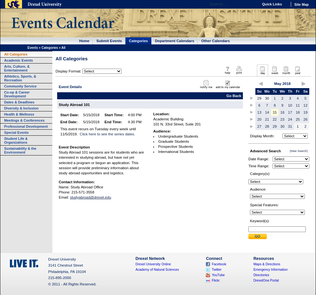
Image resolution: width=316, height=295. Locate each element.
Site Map (301, 4)
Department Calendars (174, 41)
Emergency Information (270, 269)
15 (275, 112)
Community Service (20, 86)
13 (259, 112)
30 (267, 98)
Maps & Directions (266, 264)
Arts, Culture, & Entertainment (17, 68)
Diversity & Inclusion (21, 108)
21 (267, 119)
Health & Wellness (19, 114)
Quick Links (272, 4)
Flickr (216, 280)
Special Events (16, 132)
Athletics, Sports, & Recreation (20, 78)
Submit (257, 236)
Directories (261, 275)
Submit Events (109, 41)
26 (306, 119)
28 (267, 126)
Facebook (219, 264)
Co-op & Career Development (17, 94)
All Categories (15, 54)
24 (290, 119)
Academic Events (18, 60)
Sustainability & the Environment (20, 150)
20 (259, 119)
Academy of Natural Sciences (157, 269)
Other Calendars (215, 41)
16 (282, 112)
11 (298, 105)
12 (306, 105)
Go (252, 4)
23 (282, 119)
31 (290, 126)
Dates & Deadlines (19, 102)
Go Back (233, 96)
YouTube (218, 275)
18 (298, 112)
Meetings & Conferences (24, 120)
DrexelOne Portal (266, 280)
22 (275, 119)
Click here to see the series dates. (107, 134)
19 (306, 112)
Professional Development (26, 126)
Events (32, 47)
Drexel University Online (153, 264)
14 (267, 112)
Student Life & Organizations (16, 140)
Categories (138, 41)
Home (84, 41)
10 (290, 105)
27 (259, 126)
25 (298, 119)
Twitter (217, 269)
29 (259, 98)
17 (290, 112)
